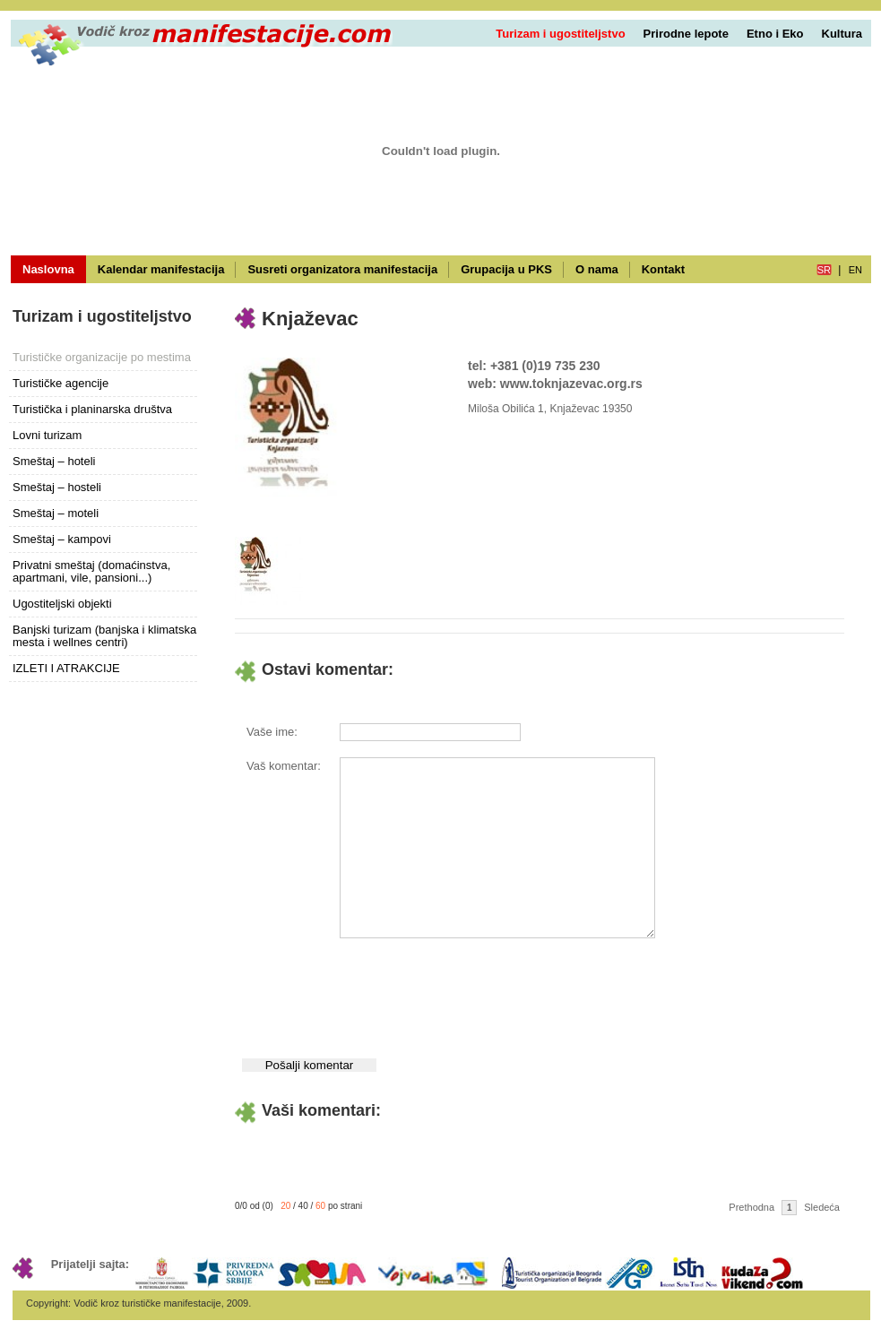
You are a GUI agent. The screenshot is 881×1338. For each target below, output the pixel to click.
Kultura (842, 33)
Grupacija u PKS (506, 269)
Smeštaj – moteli (56, 513)
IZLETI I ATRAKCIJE (66, 668)
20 (285, 1206)
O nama (596, 269)
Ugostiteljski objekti (62, 603)
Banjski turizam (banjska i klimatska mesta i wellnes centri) (104, 636)
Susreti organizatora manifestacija (342, 269)
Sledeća (822, 1207)
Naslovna (48, 269)
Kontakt (663, 269)
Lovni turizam (47, 435)
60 (320, 1206)
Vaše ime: (272, 731)
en (855, 269)
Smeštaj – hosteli (57, 487)
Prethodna (751, 1207)
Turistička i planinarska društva (92, 409)
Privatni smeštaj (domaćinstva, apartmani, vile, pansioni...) (91, 571)
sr (824, 269)
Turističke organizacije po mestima (102, 357)
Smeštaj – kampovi (62, 539)
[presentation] (475, 994)
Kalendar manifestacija (161, 269)
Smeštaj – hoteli (54, 461)
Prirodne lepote (686, 33)
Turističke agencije (60, 383)
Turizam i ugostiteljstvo (560, 33)
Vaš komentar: (283, 766)
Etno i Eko (775, 33)
